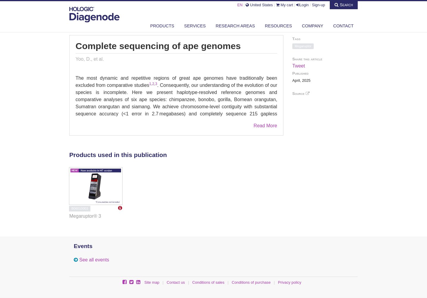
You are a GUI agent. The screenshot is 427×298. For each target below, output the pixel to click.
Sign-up (318, 5)
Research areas (235, 25)
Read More (265, 125)
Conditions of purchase (251, 282)
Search (344, 4)
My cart (284, 5)
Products (162, 25)
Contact (343, 25)
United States (259, 5)
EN (240, 5)
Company (312, 25)
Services (195, 25)
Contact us (176, 282)
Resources (278, 25)
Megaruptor (303, 46)
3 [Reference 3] (156, 84)
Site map (151, 282)
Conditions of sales (208, 282)
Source (301, 93)
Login (302, 5)
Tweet (298, 65)
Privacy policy (289, 282)
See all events (94, 259)
